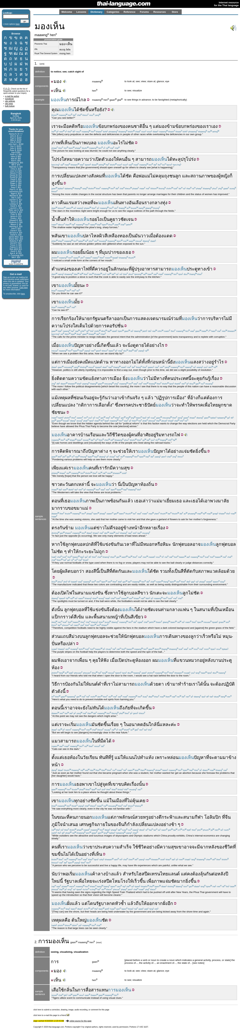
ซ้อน (114, 500)
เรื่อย (114, 724)
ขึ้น (88, 109)
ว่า (199, 318)
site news (9, 104)
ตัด (115, 571)
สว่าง (79, 202)
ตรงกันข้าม (63, 527)
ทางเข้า (204, 268)
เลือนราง (143, 202)
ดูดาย (138, 345)
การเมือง (66, 361)
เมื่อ (152, 235)
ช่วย (122, 451)
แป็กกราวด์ (63, 616)
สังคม (96, 175)
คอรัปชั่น (114, 325)
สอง (89, 571)
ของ (124, 126)
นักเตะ (155, 592)
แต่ (156, 126)
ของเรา (204, 126)
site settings (10, 101)
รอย (93, 219)
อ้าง (194, 397)
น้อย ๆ (92, 252)
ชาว (56, 484)
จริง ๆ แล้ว (143, 397)
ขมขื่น (58, 854)
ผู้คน (132, 434)
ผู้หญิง (224, 175)
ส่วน (56, 636)
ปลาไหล (91, 235)
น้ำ (54, 219)
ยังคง (80, 361)
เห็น (56, 90)
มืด (103, 740)
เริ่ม (72, 724)
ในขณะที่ (60, 817)
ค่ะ (173, 724)
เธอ (127, 252)
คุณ (55, 109)
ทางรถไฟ (170, 434)
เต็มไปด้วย (88, 325)
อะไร (118, 142)
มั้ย (77, 285)
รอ (115, 527)
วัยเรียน (90, 757)
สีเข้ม (79, 616)
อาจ (196, 544)
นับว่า (57, 873)
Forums (144, 11)
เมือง (119, 800)
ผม (54, 252)
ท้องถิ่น (147, 484)
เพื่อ (150, 881)
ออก (147, 660)
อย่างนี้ (92, 345)
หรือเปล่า (66, 643)
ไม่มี (228, 318)
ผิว (101, 235)
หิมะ (167, 544)
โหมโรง (120, 881)
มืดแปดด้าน (96, 361)
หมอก (148, 544)
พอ (65, 873)
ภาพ (56, 142)
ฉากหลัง (208, 846)
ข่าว (100, 527)
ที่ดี (92, 268)
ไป (137, 757)
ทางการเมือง (108, 378)
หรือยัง (97, 109)
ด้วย (230, 571)
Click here (23, 288)
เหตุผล (64, 397)
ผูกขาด (225, 404)
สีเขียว (137, 616)
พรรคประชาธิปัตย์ (138, 404)
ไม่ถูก (99, 551)
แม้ (55, 397)
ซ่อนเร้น (81, 397)
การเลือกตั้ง (100, 404)
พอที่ (89, 202)
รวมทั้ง (166, 571)
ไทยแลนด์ (170, 873)
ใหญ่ (81, 920)
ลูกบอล (130, 592)
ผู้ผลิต (65, 571)
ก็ (231, 175)
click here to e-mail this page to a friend (51, 1015)
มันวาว (141, 235)
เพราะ (161, 757)
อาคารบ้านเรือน (82, 434)
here (23, 294)
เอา (116, 397)
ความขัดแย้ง (83, 378)
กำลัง (132, 824)
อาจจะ (190, 846)
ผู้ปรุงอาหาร (143, 268)
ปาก (112, 252)
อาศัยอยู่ (148, 434)
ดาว (56, 202)
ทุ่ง (164, 202)
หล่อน (172, 757)
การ (102, 325)
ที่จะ (210, 757)
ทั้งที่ (146, 361)
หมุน (227, 636)
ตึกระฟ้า (166, 817)
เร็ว (204, 636)
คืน (63, 202)
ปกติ (89, 544)
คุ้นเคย (138, 800)
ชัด (82, 109)
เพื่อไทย (84, 881)
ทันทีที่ (105, 757)
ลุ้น (203, 873)
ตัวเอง (108, 159)
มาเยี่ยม (167, 500)
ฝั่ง (69, 903)
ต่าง (104, 451)
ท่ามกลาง (170, 609)
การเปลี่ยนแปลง (67, 175)
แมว (56, 740)
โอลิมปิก (212, 817)
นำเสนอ (70, 824)
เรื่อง (160, 527)
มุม (105, 252)
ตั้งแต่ (57, 757)
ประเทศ (180, 378)
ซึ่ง (117, 404)
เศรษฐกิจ (88, 824)
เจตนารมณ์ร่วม (163, 318)
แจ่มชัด (188, 451)
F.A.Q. (6, 88)
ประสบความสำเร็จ (113, 846)
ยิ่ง (54, 378)
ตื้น (60, 219)
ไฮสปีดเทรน (148, 873)
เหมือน (227, 609)
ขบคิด (124, 784)
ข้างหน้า (131, 527)
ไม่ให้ (83, 684)
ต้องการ (214, 397)
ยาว (116, 219)
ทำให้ (68, 219)
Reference (129, 11)
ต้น (74, 920)
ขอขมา (75, 508)
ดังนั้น (57, 609)
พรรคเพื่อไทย (205, 404)
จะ (60, 126)
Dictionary (97, 11)
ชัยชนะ (59, 412)
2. (36, 942)
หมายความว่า (80, 159)
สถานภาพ (200, 175)
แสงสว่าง (199, 361)
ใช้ (62, 544)
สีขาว (142, 592)
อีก (142, 527)
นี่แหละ (164, 724)
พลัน (56, 235)
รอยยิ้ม (79, 252)
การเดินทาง (171, 636)
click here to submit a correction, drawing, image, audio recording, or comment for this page (71, 1010)
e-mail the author (12, 96)
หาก (56, 544)
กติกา (83, 404)
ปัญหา (80, 345)
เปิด (98, 159)
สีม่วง (74, 636)
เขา (64, 235)
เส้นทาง (121, 202)
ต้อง (160, 235)
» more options (11, 24)
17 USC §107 (142, 1027)
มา (54, 508)
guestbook (9, 99)
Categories (113, 11)
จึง (109, 609)
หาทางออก (120, 361)
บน (82, 636)
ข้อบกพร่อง (109, 126)
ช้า (174, 824)
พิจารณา (74, 451)
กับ (195, 571)
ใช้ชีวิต (140, 846)
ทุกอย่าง (82, 800)
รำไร (219, 361)
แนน (130, 757)
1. (36, 63)
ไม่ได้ (136, 361)
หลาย (150, 527)
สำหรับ (129, 873)
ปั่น (54, 643)
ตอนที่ (57, 500)
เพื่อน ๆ (84, 660)
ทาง (87, 175)
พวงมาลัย (219, 500)
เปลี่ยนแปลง (63, 404)
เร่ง (100, 881)
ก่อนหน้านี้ (160, 361)
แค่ (204, 397)
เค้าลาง (98, 873)
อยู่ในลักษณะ (116, 268)
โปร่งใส (59, 159)
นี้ (189, 378)
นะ (82, 285)
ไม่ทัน (93, 707)
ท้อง (74, 757)
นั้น (206, 684)
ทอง (123, 235)
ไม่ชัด (194, 592)
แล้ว (117, 345)
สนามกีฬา (193, 817)
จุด (105, 784)
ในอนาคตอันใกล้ (140, 724)
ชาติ (138, 126)
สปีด (108, 881)
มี (64, 126)
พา (84, 784)
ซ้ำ (123, 903)
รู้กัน (103, 397)
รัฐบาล (70, 881)
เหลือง (113, 235)
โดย (56, 571)
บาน (217, 660)
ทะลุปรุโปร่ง (184, 159)
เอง (214, 126)
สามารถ (143, 159)
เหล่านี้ (83, 484)
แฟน (184, 609)
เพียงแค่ (59, 467)
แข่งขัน (109, 544)
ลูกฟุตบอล (75, 544)
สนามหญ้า (110, 616)
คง (189, 873)
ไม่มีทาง (156, 378)
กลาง (157, 202)
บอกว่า (77, 571)
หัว (118, 903)
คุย (95, 660)
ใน (74, 592)
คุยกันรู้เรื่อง (207, 378)
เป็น (74, 142)
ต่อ (214, 873)
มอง (56, 81)
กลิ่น (68, 989)
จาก (73, 660)
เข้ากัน (126, 397)
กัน (121, 500)
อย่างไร (156, 345)
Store (175, 11)
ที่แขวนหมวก (186, 660)
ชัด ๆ (62, 551)
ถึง (85, 451)
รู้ (112, 757)
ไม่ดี (109, 527)
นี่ (119, 484)
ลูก (178, 175)
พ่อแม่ (144, 175)
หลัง (209, 660)
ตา (161, 684)
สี (105, 235)
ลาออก (115, 318)
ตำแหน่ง (60, 268)
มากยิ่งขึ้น (186, 881)
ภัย (127, 707)
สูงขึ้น (57, 183)
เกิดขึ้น (106, 345)
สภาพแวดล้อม (212, 571)
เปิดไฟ (65, 592)
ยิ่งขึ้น (201, 451)
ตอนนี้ (57, 707)
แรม (70, 202)
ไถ (99, 219)
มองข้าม (167, 126)
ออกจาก (155, 903)
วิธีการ (58, 684)
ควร (99, 268)
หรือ (79, 126)
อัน (131, 202)
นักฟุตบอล (182, 544)
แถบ (64, 636)
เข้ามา (171, 684)
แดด (168, 235)
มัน (95, 724)
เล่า (144, 500)
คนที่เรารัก (99, 467)
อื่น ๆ (147, 126)
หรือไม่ (214, 636)
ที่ (61, 142)
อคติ (70, 126)
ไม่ (125, 142)
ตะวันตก (68, 484)
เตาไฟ (82, 268)
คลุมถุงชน (165, 175)
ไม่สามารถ (124, 684)
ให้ (116, 159)
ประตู (192, 268)
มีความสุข (120, 467)
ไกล (82, 99)
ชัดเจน (127, 219)
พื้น (97, 616)
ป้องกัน (71, 684)
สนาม (83, 592)
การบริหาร (213, 318)
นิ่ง (130, 345)
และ (186, 175)
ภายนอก (83, 817)
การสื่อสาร (88, 989)
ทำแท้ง (147, 757)
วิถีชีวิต (113, 434)
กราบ (62, 508)
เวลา (127, 544)
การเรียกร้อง (64, 318)
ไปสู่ (98, 784)
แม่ (156, 500)
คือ (136, 175)
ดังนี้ (61, 691)
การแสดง (139, 318)
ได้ (76, 109)
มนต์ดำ (96, 684)
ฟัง (60, 660)
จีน (228, 817)
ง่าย (144, 609)
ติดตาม (63, 378)
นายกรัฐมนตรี (95, 318)
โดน (92, 903)
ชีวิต (228, 846)
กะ (81, 551)
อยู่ (211, 361)
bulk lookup (10, 106)
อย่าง (176, 451)
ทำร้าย (184, 684)
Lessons (81, 11)
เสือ (55, 989)
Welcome (66, 11)
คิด (62, 451)
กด (112, 903)
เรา (55, 126)
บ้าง (109, 873)
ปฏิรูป (161, 397)
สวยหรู (141, 817)
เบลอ (91, 142)
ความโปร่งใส (65, 325)
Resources (159, 11)
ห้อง (139, 660)
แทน (103, 989)
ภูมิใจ (57, 824)
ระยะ (89, 551)
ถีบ (138, 903)
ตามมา (221, 757)
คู (111, 219)
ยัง (172, 361)
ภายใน (103, 824)
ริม (158, 434)
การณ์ (72, 99)
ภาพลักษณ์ (124, 817)
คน (131, 126)
